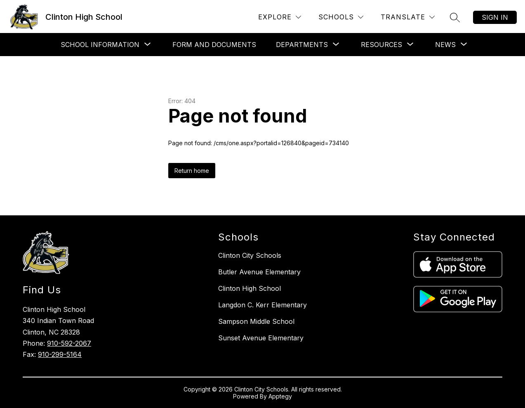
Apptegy (280, 396)
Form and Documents (214, 44)
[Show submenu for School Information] (100, 45)
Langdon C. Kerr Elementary (262, 305)
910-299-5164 (60, 354)
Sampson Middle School (256, 321)
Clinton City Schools (249, 255)
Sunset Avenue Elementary (261, 338)
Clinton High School (249, 288)
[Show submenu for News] (445, 45)
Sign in (495, 17)
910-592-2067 (69, 343)
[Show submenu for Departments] (302, 45)
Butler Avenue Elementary (259, 272)
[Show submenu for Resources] (381, 45)
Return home (191, 170)
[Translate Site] (408, 17)
